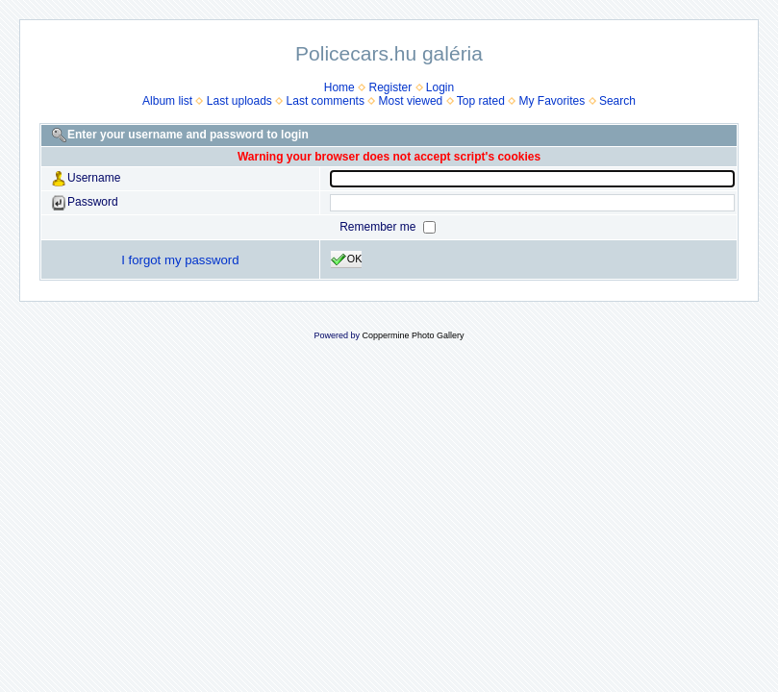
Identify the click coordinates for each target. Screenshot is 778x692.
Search (617, 101)
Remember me (379, 227)
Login (440, 87)
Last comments (325, 101)
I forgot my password (179, 260)
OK (347, 259)
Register (390, 87)
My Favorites (552, 101)
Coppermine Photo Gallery (413, 335)
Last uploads (239, 101)
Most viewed (411, 101)
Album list (167, 101)
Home (339, 87)
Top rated (481, 101)
